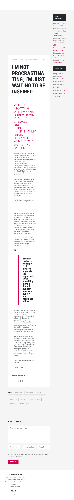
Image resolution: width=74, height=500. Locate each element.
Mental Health (29, 396)
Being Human (32, 59)
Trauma (55, 96)
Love (54, 87)
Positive (23, 399)
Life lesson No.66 (58, 60)
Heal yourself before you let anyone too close (59, 41)
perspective (13, 399)
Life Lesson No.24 (58, 23)
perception (41, 396)
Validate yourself (58, 48)
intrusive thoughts (16, 396)
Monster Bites (57, 93)
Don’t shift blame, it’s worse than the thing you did (59, 31)
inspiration (29, 392)
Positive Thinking (34, 399)
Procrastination (24, 403)
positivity (13, 403)
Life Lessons (57, 84)
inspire (39, 392)
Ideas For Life (57, 82)
